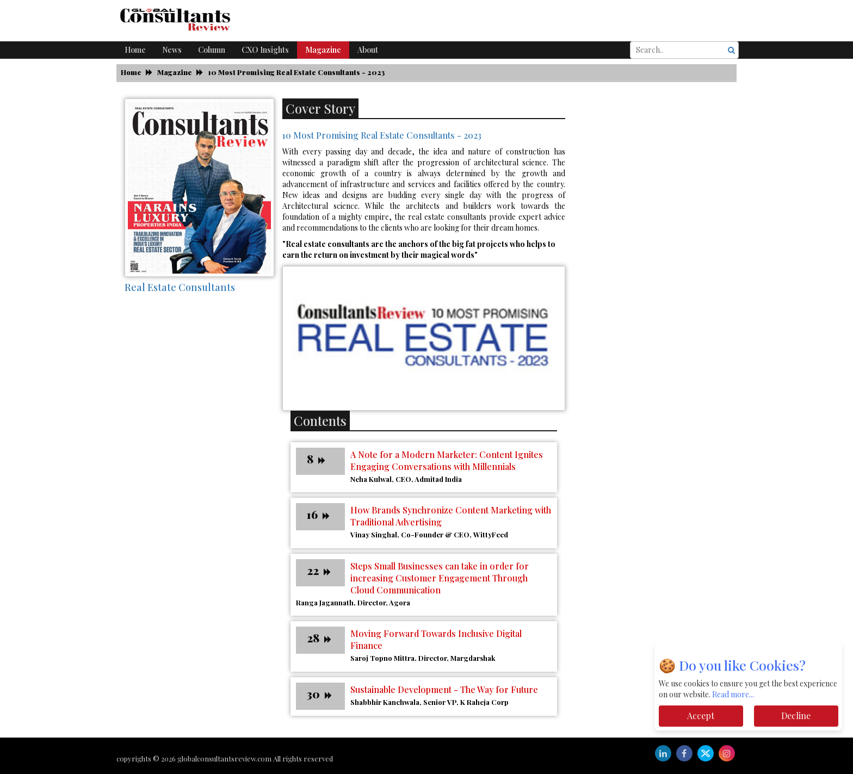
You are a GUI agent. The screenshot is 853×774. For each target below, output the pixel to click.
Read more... (733, 694)
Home (135, 50)
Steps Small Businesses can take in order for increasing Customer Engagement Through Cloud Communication (439, 578)
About (367, 50)
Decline (796, 715)
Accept (700, 715)
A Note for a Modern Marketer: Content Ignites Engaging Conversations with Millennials (446, 460)
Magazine (323, 50)
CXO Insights (265, 50)
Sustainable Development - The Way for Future (444, 689)
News (172, 50)
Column (211, 50)
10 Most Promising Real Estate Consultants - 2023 (296, 72)
